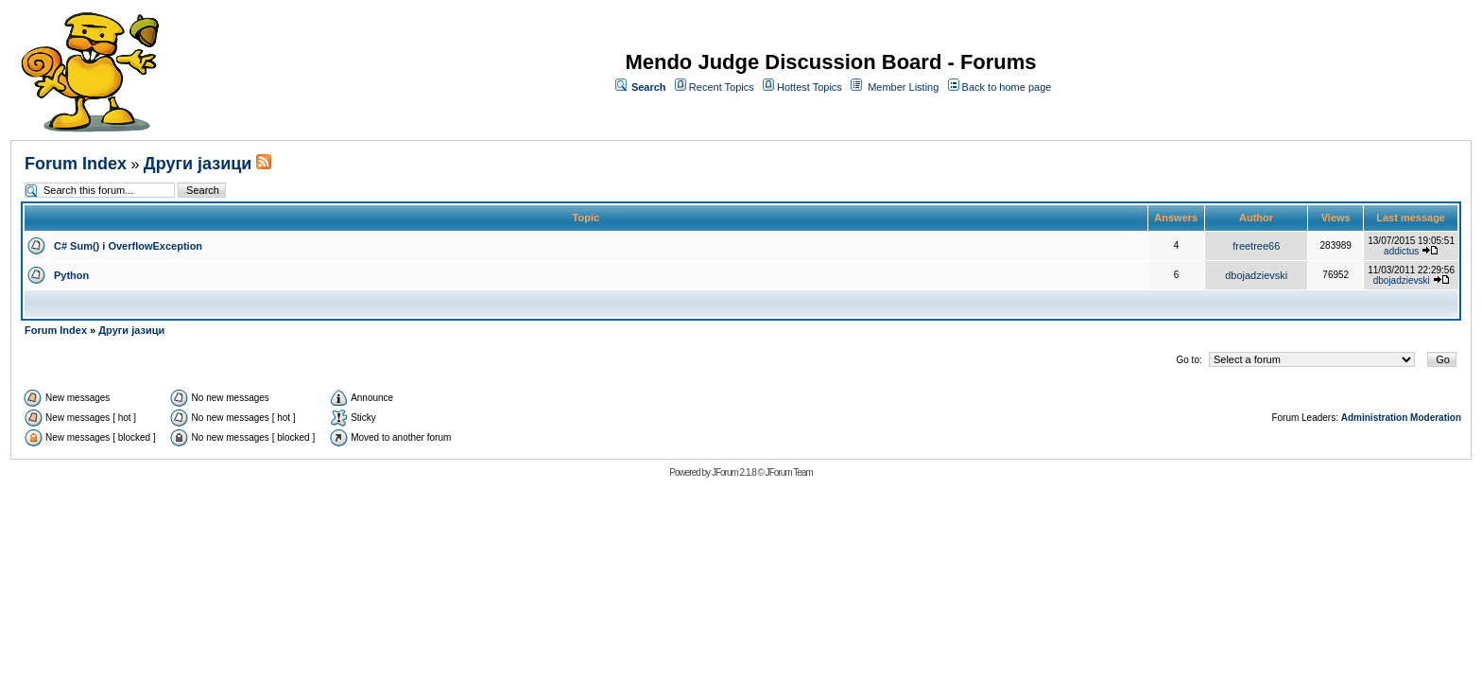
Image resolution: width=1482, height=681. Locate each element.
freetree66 (1256, 246)
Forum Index (76, 163)
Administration (1374, 417)
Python (71, 275)
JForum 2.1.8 (734, 472)
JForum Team (789, 472)
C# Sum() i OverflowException (128, 246)
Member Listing (903, 87)
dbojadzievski (1256, 275)
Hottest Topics (809, 87)
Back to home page (1007, 87)
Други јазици (198, 163)
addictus (1401, 251)
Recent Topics (721, 87)
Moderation (1435, 417)
